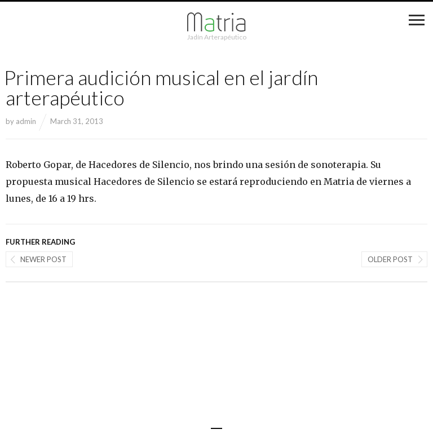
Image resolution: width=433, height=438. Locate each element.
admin (26, 121)
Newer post (43, 259)
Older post (390, 259)
